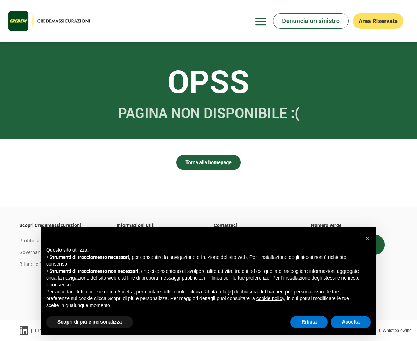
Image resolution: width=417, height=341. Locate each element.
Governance (32, 252)
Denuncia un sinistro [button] (311, 20)
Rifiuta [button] (309, 322)
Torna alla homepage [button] (208, 162)
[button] (367, 238)
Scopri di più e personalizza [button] (89, 322)
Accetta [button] (351, 322)
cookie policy (270, 298)
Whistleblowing (397, 330)
